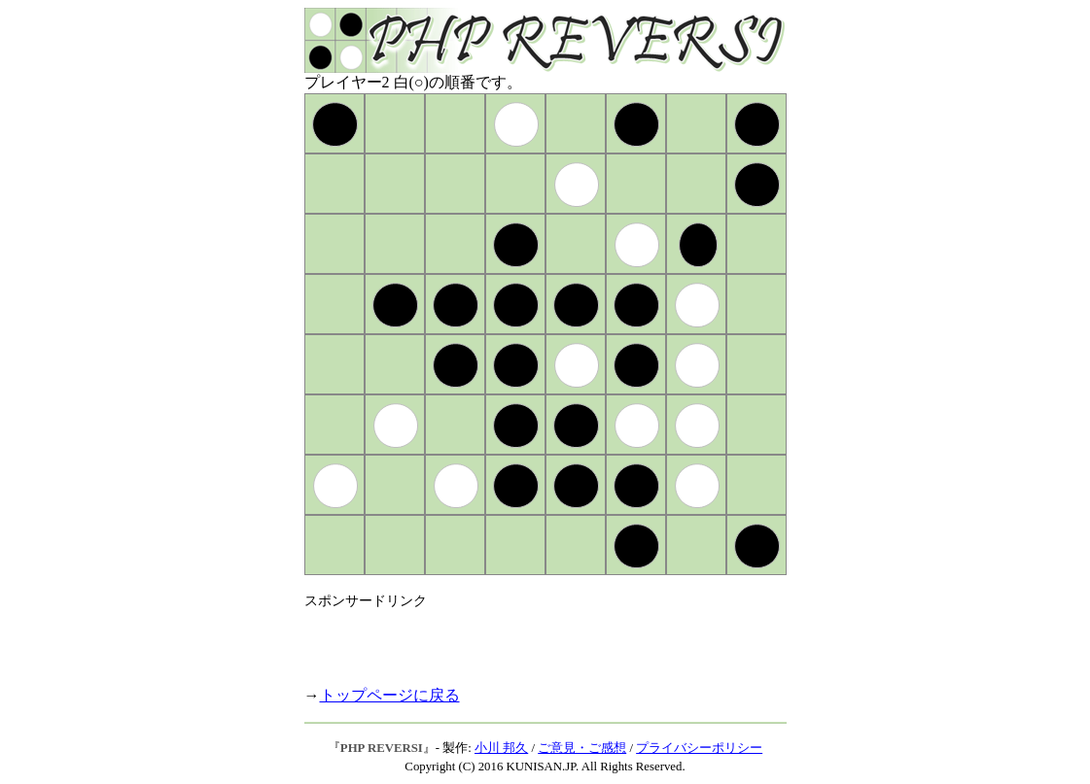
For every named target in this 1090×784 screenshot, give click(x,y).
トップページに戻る (390, 695)
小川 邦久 (501, 748)
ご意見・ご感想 (582, 748)
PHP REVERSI (381, 748)
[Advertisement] (531, 639)
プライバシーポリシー (699, 748)
